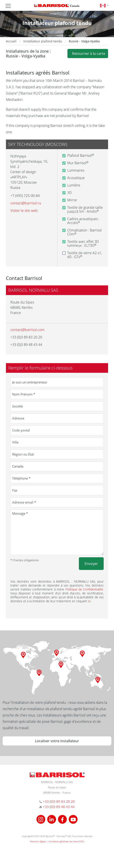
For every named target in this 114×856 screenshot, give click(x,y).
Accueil (11, 41)
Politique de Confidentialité (84, 589)
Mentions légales (38, 841)
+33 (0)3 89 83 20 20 (59, 801)
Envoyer (91, 563)
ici (89, 601)
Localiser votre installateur (57, 741)
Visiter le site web (24, 210)
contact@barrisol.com (27, 329)
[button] (104, 5)
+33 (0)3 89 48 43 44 (59, 806)
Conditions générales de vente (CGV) (66, 841)
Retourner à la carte (87, 53)
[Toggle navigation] (8, 6)
